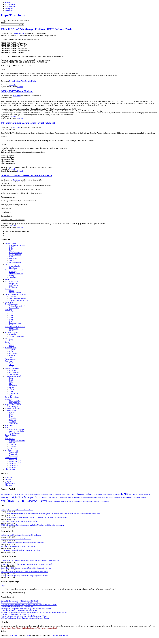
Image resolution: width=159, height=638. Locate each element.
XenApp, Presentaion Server (19, 300)
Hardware (12, 334)
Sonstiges (12, 420)
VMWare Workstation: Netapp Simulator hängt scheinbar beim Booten (25, 618)
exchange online (98, 494)
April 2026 (8, 479)
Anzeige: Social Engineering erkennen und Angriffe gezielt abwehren (24, 575)
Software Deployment (12, 408)
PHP (10, 384)
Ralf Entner (16, 96)
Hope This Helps (13, 15)
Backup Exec (13, 283)
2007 (11, 313)
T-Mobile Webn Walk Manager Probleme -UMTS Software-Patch (36, 29)
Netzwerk (8, 361)
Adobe (7, 264)
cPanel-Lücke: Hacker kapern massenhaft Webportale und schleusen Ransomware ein (30, 560)
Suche (3, 22)
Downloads (9, 10)
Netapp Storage (10, 359)
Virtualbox (12, 444)
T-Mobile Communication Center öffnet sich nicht (28, 122)
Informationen (10, 4)
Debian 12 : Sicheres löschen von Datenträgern (17, 607)
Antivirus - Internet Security (14, 270)
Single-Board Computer (13, 405)
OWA (11, 325)
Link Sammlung (10, 6)
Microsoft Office (10, 348)
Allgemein (12, 349)
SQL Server (9, 425)
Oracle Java (13, 418)
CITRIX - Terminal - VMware (15, 294)
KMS (11, 256)
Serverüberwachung (12, 397)
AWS (7, 279)
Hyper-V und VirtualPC (17, 441)
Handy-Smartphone (11, 332)
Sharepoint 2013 (14, 403)
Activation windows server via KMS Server (15, 614)
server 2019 (71, 497)
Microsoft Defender (16, 274)
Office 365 (13, 353)
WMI (11, 395)
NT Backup (13, 287)
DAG (11, 321)
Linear (27, 635)
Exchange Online (15, 323)
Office (136, 494)
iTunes (11, 414)
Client (11, 344)
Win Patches (13, 374)
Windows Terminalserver (17, 298)
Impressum (55, 635)
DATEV (12, 412)
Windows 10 (13, 452)
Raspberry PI (13, 406)
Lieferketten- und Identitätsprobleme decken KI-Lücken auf (21, 535)
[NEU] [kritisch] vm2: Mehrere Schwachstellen (17, 510)
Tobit (7, 427)
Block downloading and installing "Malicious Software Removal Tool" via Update (29, 605)
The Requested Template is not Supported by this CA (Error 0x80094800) (26, 608)
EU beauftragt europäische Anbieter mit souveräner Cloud (20, 550)
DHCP (11, 247)
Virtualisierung (10, 439)
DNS (11, 249)
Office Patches (14, 372)
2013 (11, 317)
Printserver (13, 258)
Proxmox (12, 442)
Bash (11, 378)
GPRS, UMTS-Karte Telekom (17, 91)
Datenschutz (9, 8)
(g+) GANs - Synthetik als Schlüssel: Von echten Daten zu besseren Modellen (27, 564)
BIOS (11, 340)
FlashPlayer (13, 268)
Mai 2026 (8, 477)
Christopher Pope (18, 33)
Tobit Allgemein (14, 433)
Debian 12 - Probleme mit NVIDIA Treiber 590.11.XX (19, 601)
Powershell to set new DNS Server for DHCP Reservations (21, 603)
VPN (11, 367)
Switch (11, 330)
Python (11, 387)
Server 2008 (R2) (15, 461)
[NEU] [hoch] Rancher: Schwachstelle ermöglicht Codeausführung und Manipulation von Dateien (34, 517)
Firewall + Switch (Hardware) (15, 327)
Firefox (11, 291)
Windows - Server (11, 458)
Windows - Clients (11, 450)
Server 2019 (13, 467)
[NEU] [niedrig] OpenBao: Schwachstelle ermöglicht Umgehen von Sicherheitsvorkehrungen (32, 525)
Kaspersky (12, 272)
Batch (11, 380)
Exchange (8, 310)
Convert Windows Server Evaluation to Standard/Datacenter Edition (24, 616)
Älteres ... (8, 485)
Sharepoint (8, 399)
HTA (11, 382)
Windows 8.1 (13, 456)
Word (11, 357)
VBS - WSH (13, 393)
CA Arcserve (13, 285)
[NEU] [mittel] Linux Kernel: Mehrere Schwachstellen (19, 521)
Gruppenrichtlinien (15, 253)
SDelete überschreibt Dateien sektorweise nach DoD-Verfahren (22, 543)
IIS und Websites (15, 255)
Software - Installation (16, 336)
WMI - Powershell (86, 501)
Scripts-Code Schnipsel (13, 376)
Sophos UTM (13, 329)
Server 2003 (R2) (15, 460)
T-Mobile (12, 85)
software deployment (89, 497)
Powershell (13, 386)
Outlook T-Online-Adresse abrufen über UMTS (26, 175)
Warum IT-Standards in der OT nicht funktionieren (18, 546)
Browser (8, 289)
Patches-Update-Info (12, 368)
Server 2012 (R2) (15, 463)
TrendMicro (13, 277)
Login (3, 585)
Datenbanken (9, 302)
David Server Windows (17, 429)
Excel (11, 351)
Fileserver (12, 251)
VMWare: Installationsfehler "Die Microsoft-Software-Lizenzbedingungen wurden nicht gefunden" (34, 612)
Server (11, 346)
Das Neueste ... (10, 483)
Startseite (8, 2)
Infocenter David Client (17, 431)
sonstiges (12, 275)
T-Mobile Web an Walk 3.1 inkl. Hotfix (22, 81)
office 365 (141, 494)
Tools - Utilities (10, 435)
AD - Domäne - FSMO (17, 245)
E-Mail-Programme (11, 304)
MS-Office (132, 494)
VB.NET (12, 389)
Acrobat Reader (14, 266)
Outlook (12, 355)
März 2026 (8, 481)
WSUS (11, 260)
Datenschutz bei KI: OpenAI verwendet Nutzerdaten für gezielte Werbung (26, 568)
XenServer (12, 448)
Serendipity (13, 635)
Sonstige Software (11, 410)
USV (6, 437)
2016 (11, 319)
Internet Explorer (15, 293)
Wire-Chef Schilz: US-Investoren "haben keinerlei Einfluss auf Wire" (24, 572)
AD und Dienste (10, 243)
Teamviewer (13, 423)
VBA (11, 391)
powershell (5, 497)
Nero (11, 416)
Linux (7, 342)
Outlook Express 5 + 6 (16, 306)
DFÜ (11, 363)
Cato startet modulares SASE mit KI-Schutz (16, 539)
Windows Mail (14, 308)
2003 (11, 312)
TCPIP (11, 365)
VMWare (12, 296)
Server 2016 (13, 465)
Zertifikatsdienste (15, 262)
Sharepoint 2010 (14, 401)
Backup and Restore (12, 281)
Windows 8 (13, 454)
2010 (11, 315)
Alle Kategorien (10, 469)
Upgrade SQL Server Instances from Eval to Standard (19, 610)
